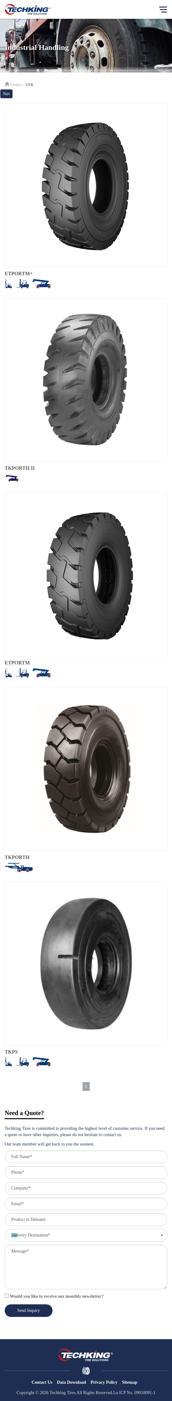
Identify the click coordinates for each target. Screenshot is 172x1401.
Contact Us (42, 1382)
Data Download (71, 1382)
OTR (29, 85)
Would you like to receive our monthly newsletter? (54, 1296)
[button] (86, 1235)
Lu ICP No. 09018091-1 (134, 1392)
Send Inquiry (28, 1310)
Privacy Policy (104, 1382)
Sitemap (129, 1382)
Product (16, 85)
